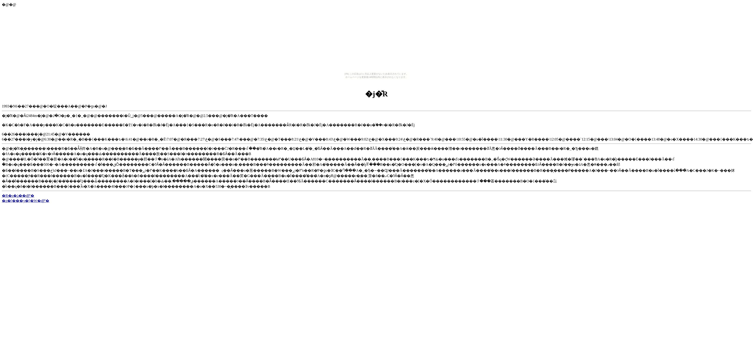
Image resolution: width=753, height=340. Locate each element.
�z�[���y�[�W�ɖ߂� (25, 201)
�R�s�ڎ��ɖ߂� (18, 196)
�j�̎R (376, 94)
